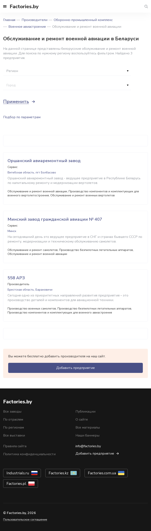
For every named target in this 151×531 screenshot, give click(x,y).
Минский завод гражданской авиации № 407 (55, 219)
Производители (34, 20)
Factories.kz (58, 473)
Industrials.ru (18, 473)
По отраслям (13, 419)
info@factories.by (88, 446)
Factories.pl (16, 483)
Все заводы (12, 411)
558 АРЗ (16, 278)
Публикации (85, 411)
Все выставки (14, 435)
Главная (9, 20)
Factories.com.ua (102, 473)
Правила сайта (14, 446)
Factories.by (24, 6)
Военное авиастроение (27, 26)
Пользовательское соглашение (25, 520)
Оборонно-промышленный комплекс (83, 20)
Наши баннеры (87, 435)
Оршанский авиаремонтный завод (44, 161)
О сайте (82, 419)
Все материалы (88, 427)
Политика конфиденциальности (29, 454)
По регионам (13, 427)
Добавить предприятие (75, 368)
